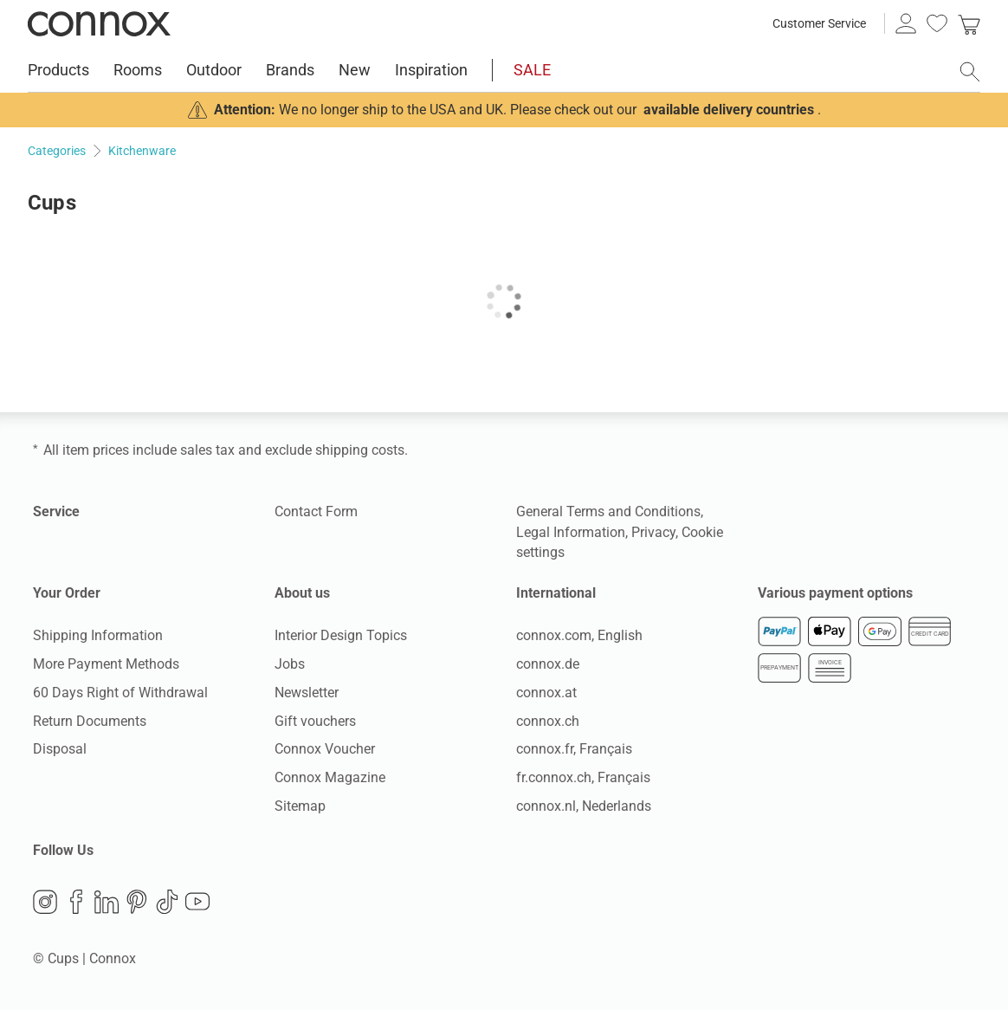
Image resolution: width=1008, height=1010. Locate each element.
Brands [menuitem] (290, 70)
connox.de (547, 664)
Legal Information (570, 532)
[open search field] (970, 72)
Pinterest (137, 902)
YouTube (197, 902)
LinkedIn (106, 902)
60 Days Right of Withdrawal (120, 692)
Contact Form (316, 511)
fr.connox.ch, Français (583, 777)
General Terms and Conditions (608, 511)
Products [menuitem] (58, 70)
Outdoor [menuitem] (214, 70)
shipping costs (359, 450)
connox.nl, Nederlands (583, 806)
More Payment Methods (106, 664)
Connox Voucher (325, 749)
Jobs (290, 664)
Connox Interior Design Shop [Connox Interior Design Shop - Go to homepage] (99, 23)
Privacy (653, 532)
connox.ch (547, 721)
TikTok (167, 902)
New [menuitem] (355, 70)
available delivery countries (728, 109)
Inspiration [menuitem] (431, 70)
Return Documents (89, 721)
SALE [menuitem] (532, 70)
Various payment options (835, 593)
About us (302, 593)
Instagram (45, 902)
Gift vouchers (315, 721)
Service (56, 511)
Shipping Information (98, 635)
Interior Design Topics (341, 635)
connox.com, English (579, 635)
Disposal (60, 749)
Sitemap (300, 806)
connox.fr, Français (574, 749)
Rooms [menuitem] (137, 70)
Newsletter (307, 692)
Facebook (76, 902)
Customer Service (819, 23)
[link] (969, 23)
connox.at (546, 692)
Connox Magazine (330, 777)
